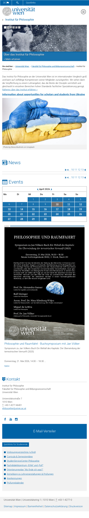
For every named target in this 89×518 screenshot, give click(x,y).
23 (45, 214)
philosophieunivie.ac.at (14, 408)
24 (57, 214)
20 (9, 214)
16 (45, 209)
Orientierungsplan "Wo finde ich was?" (25, 469)
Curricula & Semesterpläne (20, 456)
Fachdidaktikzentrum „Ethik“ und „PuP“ (25, 465)
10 (72, 169)
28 (21, 219)
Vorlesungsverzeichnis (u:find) (21, 452)
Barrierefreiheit (35, 506)
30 (45, 219)
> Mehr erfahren (12, 59)
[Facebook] (5, 419)
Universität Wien (22, 66)
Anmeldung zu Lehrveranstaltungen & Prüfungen (30, 474)
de (6, 2)
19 (80, 209)
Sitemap (8, 506)
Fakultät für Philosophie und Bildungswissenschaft (52, 66)
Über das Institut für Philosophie (24, 54)
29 (33, 219)
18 (68, 209)
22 (33, 214)
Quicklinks (31, 2)
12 (79, 169)
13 (82, 169)
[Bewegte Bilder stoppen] (19, 27)
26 (80, 214)
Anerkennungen (14, 478)
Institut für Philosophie (19, 19)
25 (68, 214)
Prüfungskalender (15, 482)
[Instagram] (16, 419)
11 (75, 169)
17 (57, 209)
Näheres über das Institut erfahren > (20, 89)
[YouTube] (11, 419)
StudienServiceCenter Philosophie (23, 461)
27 (9, 219)
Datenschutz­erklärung (56, 506)
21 (21, 214)
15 (33, 209)
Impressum (20, 506)
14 (21, 209)
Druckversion (76, 506)
